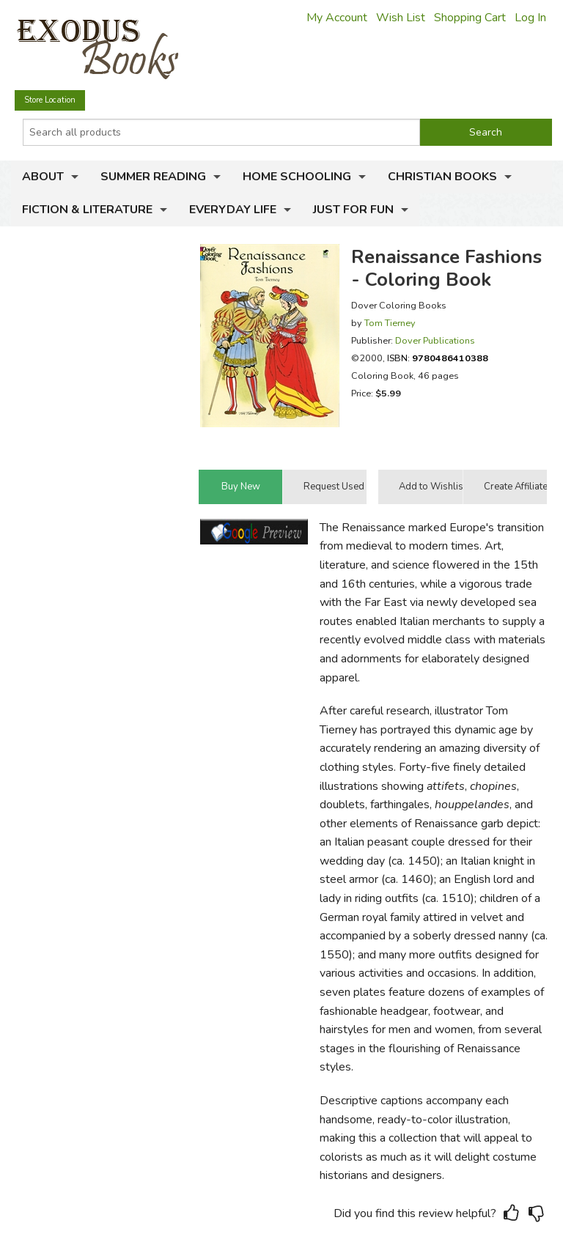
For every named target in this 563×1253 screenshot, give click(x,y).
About (43, 177)
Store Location (50, 100)
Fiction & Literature (87, 210)
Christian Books (442, 177)
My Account (336, 18)
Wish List (400, 18)
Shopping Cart (470, 18)
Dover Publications (435, 340)
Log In (530, 18)
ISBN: (437, 358)
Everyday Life (232, 210)
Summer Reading (153, 177)
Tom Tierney (390, 323)
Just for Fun (353, 210)
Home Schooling (297, 177)
